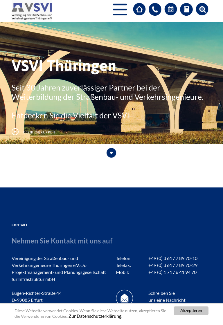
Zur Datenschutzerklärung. (95, 316)
